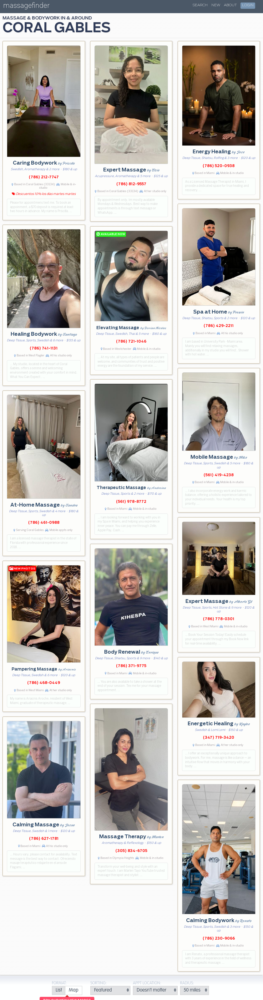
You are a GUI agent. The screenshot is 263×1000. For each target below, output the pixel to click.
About (230, 5)
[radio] (58, 990)
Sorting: (98, 983)
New (215, 5)
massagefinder (26, 7)
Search (200, 5)
